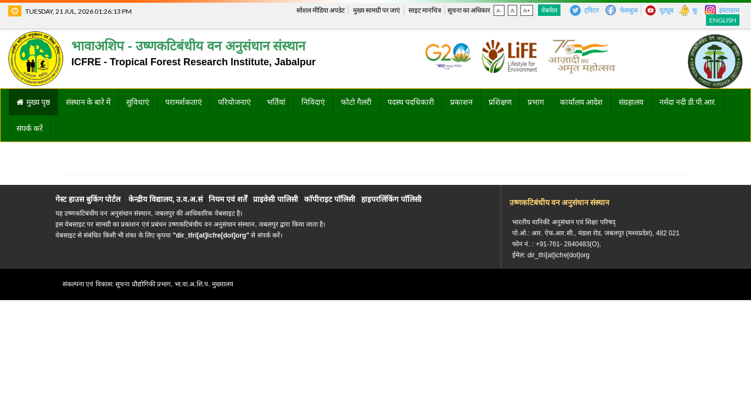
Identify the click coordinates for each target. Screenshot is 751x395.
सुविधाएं (137, 102)
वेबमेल (549, 10)
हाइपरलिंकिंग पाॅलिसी (391, 199)
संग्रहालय (631, 102)
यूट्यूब (666, 10)
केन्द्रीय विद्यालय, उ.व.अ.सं (165, 199)
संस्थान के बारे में (88, 102)
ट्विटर (591, 10)
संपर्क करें (29, 128)
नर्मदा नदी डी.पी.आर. (687, 102)
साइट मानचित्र (424, 10)
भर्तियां (276, 102)
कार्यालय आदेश (581, 102)
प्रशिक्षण (500, 102)
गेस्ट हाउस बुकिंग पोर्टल (88, 199)
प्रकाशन (461, 102)
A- (499, 10)
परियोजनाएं (234, 102)
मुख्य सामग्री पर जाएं (376, 10)
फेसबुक (629, 10)
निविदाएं (313, 102)
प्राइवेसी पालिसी (275, 199)
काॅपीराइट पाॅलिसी (329, 199)
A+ (526, 10)
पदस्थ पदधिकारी (411, 102)
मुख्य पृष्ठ (38, 102)
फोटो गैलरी (356, 102)
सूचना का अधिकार (468, 10)
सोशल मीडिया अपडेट (320, 10)
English (722, 20)
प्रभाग (536, 102)
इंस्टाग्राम (729, 10)
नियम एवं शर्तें (228, 199)
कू (694, 10)
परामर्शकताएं (183, 102)
